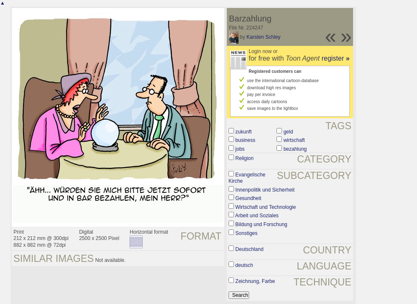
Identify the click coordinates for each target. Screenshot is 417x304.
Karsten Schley (264, 37)
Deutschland (249, 249)
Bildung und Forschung (261, 224)
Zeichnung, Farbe (255, 281)
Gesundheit (248, 198)
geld (288, 132)
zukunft (243, 132)
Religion (244, 158)
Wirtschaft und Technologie (265, 207)
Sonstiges (246, 233)
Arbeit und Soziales (257, 216)
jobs (239, 149)
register (335, 58)
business (245, 140)
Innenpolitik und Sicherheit (265, 190)
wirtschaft (294, 140)
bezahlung (295, 149)
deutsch (244, 265)
